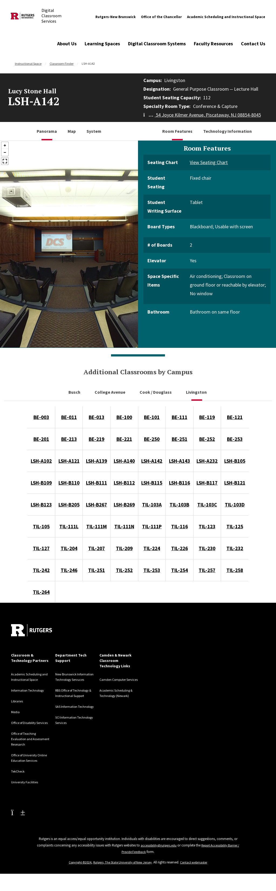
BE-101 (152, 417)
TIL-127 (41, 548)
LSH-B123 (41, 504)
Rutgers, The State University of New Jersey (123, 873)
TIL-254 (179, 570)
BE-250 (152, 439)
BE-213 (69, 439)
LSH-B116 (179, 482)
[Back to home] (31, 630)
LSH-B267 (96, 504)
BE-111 (179, 417)
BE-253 (235, 439)
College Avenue (110, 392)
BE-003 (41, 417)
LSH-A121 (69, 461)
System (94, 131)
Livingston (197, 392)
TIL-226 (179, 548)
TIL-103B (179, 504)
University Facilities (26, 792)
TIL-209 (124, 548)
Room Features (177, 131)
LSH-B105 (234, 461)
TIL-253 (151, 570)
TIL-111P (152, 526)
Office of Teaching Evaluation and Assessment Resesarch (30, 744)
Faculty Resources (213, 43)
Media (16, 711)
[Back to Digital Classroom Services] (22, 17)
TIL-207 (96, 548)
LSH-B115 (151, 482)
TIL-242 (41, 570)
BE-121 (235, 417)
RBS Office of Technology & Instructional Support (72, 701)
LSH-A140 (124, 461)
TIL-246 (69, 570)
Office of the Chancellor (161, 17)
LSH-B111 (96, 482)
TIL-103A (152, 504)
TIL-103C (207, 504)
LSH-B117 (207, 482)
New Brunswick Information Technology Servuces (74, 679)
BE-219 (96, 439)
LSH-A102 (41, 461)
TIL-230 (207, 548)
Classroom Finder (62, 64)
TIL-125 (234, 526)
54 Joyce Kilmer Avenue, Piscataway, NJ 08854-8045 (202, 115)
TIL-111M (96, 526)
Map (72, 131)
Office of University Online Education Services (26, 766)
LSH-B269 (124, 504)
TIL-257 (207, 570)
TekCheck (19, 782)
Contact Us (253, 43)
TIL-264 (41, 592)
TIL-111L (68, 526)
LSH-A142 (151, 461)
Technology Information (227, 131)
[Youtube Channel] (18, 823)
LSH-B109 (41, 482)
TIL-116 (179, 526)
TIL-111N (124, 526)
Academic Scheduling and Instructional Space (226, 17)
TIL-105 (41, 526)
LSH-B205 (69, 504)
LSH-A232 (207, 461)
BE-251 (179, 439)
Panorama (47, 131)
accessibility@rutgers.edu (163, 856)
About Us (67, 43)
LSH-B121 (234, 482)
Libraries (18, 701)
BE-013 (96, 417)
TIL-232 (234, 548)
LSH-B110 (69, 482)
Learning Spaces (102, 43)
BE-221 (124, 439)
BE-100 (124, 417)
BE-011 (69, 417)
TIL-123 (207, 526)
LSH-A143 (179, 461)
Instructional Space (28, 64)
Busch (74, 392)
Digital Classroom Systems (157, 43)
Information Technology (30, 690)
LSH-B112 (124, 482)
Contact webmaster (196, 873)
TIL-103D (235, 504)
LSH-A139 (96, 461)
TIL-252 (124, 570)
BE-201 (41, 439)
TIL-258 (234, 570)
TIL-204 (69, 548)
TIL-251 (96, 570)
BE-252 (207, 439)
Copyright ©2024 (77, 873)
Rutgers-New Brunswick (115, 17)
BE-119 (207, 417)
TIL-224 (151, 548)
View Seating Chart (209, 162)
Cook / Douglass (156, 392)
